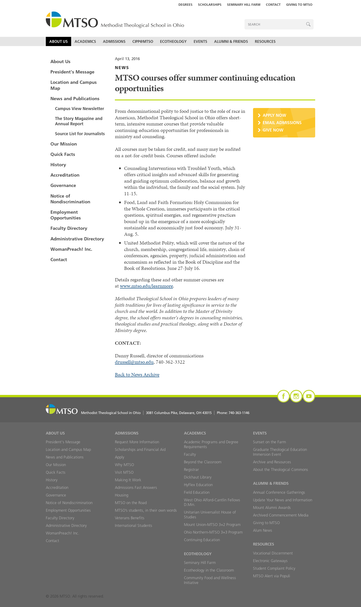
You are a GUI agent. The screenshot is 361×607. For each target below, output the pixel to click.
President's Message (72, 72)
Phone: (233, 413)
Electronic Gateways (270, 560)
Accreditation (64, 175)
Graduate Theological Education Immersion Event (280, 452)
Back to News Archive (137, 374)
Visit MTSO (124, 472)
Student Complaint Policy (274, 568)
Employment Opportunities (65, 215)
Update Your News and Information (282, 500)
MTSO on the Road (131, 502)
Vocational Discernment (273, 553)
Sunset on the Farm (269, 442)
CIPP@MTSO (142, 41)
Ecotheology (173, 41)
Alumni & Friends (231, 41)
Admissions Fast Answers (136, 487)
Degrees (185, 5)
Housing (121, 495)
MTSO (115, 20)
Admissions (114, 41)
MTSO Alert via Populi (271, 576)
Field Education (197, 492)
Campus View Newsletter (79, 108)
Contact (273, 5)
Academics (85, 41)
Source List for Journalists (80, 133)
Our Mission (63, 144)
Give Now (273, 130)
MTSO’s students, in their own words (146, 510)
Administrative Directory (77, 239)
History (58, 164)
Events (200, 41)
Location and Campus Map (73, 85)
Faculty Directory (68, 228)
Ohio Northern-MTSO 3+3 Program (213, 532)
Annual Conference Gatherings (279, 492)
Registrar (191, 469)
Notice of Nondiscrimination (70, 198)
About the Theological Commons (280, 469)
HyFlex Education (198, 484)
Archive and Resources (272, 462)
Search (308, 24)
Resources (265, 41)
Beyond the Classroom (202, 462)
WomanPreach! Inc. (71, 249)
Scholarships (209, 5)
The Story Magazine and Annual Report (78, 121)
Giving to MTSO (299, 5)
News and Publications (74, 98)
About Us (58, 41)
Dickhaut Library (198, 477)
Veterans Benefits (129, 518)
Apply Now (274, 115)
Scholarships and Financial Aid (140, 449)
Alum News (262, 530)
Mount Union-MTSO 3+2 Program (212, 524)
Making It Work (128, 480)
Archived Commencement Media (281, 515)
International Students (133, 525)
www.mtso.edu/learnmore (146, 285)
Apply (119, 457)
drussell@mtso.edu (134, 361)
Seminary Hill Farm (243, 5)
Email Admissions (282, 122)
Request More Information (137, 442)
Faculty (190, 454)
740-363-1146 (239, 413)
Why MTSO (124, 464)
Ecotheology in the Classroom (209, 570)
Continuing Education (202, 539)
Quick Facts (62, 154)
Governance (63, 185)
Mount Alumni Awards (272, 507)
